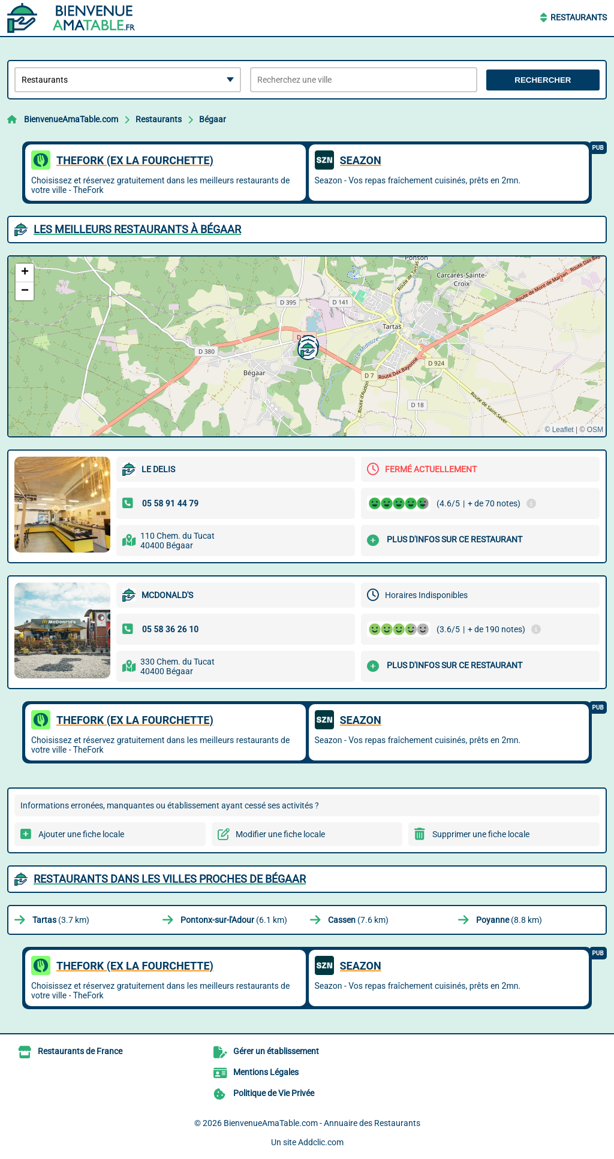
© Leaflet (558, 429)
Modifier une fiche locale (280, 834)
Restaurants (578, 17)
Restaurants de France (80, 1051)
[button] (306, 348)
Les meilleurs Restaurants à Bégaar (137, 229)
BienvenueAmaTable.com (71, 119)
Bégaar (212, 119)
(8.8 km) (509, 920)
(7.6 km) (358, 920)
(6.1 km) (233, 920)
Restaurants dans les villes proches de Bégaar (170, 879)
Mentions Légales (266, 1072)
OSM (595, 429)
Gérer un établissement (276, 1051)
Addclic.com (321, 1142)
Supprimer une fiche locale (480, 834)
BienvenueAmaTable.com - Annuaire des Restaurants (322, 1123)
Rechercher (542, 80)
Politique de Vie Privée (273, 1093)
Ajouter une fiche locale (81, 834)
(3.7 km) (60, 920)
